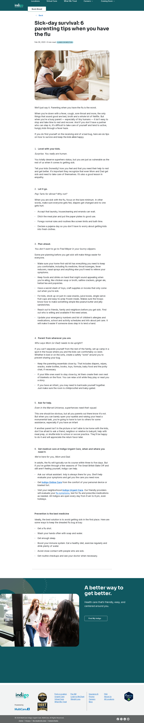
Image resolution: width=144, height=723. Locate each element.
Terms (21, 721)
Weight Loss (75, 699)
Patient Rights (53, 721)
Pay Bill (73, 694)
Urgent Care (59, 697)
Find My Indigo (94, 618)
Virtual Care (59, 699)
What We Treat (61, 702)
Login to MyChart (77, 697)
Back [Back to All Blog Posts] (41, 15)
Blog (91, 702)
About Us (108, 697)
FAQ (105, 694)
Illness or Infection (64, 42)
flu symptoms (62, 493)
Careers (92, 699)
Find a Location (61, 694)
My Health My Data (39, 721)
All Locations (109, 699)
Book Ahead (37, 9)
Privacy (28, 721)
